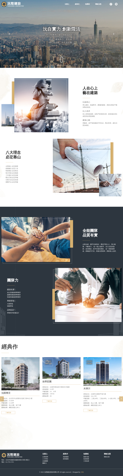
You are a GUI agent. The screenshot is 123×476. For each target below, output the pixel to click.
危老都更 (86, 459)
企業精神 (45, 457)
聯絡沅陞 (107, 457)
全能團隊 (45, 461)
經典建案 (66, 459)
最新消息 (86, 457)
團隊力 (44, 463)
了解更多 (8, 417)
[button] (9, 34)
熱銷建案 (66, 457)
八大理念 (45, 459)
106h (82, 472)
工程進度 (86, 461)
